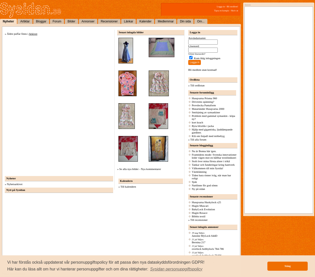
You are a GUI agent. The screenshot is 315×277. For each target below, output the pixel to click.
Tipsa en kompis (221, 10)
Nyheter (8, 21)
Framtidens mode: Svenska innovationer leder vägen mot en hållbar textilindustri (214, 156)
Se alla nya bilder (129, 168)
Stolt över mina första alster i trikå (211, 161)
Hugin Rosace (199, 212)
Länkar (128, 21)
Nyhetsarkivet (14, 184)
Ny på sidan (198, 188)
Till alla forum (198, 139)
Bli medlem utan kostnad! (202, 69)
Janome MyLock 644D (204, 235)
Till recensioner (199, 219)
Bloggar (41, 21)
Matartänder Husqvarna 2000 (208, 108)
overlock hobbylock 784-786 (208, 248)
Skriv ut (234, 10)
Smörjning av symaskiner (206, 112)
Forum (57, 21)
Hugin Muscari (200, 205)
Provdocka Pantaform (204, 105)
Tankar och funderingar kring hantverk (213, 164)
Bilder (71, 21)
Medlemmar (166, 21)
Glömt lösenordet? (196, 54)
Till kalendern (128, 186)
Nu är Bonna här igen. (204, 151)
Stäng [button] (288, 266)
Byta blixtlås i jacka (203, 125)
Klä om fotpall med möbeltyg (208, 135)
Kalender (145, 21)
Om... (200, 21)
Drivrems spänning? (203, 101)
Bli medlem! (232, 6)
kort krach (197, 122)
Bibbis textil (198, 216)
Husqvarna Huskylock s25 (206, 202)
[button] (176, 269)
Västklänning (199, 171)
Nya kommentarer (151, 168)
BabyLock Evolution (203, 209)
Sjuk (194, 181)
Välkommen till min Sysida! (207, 168)
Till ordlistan (197, 85)
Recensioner (109, 21)
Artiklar (24, 21)
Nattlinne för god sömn (204, 185)
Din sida (185, 21)
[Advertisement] (277, 59)
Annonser (88, 21)
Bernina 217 (198, 242)
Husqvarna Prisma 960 (204, 98)
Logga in (221, 6)
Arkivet (33, 33)
